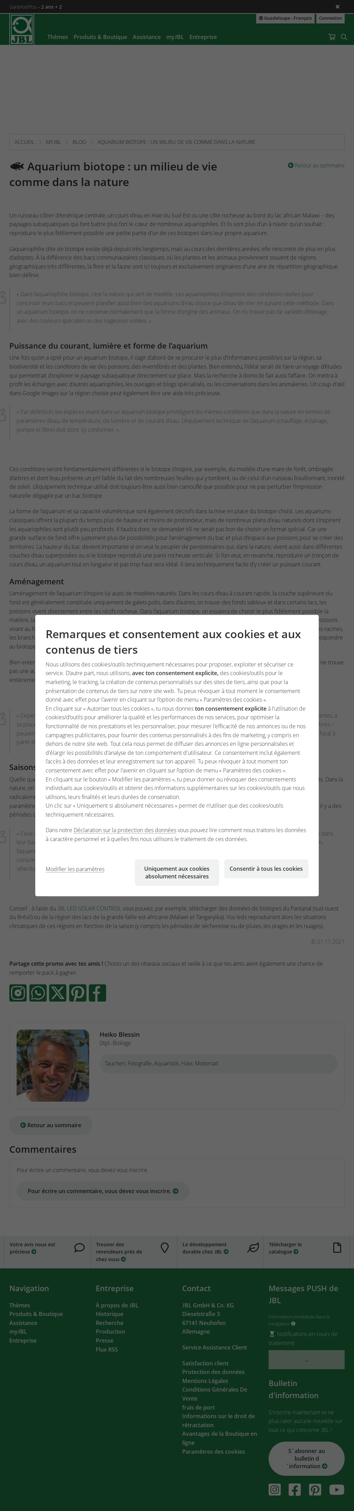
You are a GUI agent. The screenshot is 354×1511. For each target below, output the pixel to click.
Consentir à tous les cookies (266, 868)
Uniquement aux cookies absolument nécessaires (176, 872)
